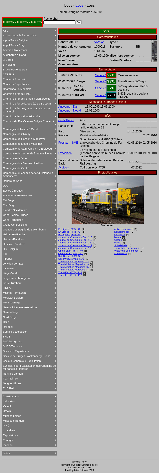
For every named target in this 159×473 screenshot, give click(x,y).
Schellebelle (120, 245)
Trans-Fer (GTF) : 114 (70, 272)
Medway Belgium (13, 297)
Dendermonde (121, 231)
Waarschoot (120, 253)
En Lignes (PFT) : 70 (69, 234)
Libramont (119, 234)
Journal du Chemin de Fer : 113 (75, 237)
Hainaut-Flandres (13, 239)
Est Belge (8, 200)
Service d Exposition (15, 331)
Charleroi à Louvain (14, 79)
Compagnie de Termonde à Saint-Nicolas (27, 153)
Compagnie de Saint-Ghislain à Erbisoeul (27, 148)
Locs (80, 5)
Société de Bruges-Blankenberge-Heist (26, 355)
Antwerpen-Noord (69, 110)
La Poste (8, 268)
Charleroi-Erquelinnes (16, 84)
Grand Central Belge (15, 224)
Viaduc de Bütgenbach (126, 250)
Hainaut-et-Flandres (15, 234)
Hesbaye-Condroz (14, 244)
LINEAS (7, 287)
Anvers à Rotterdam (15, 50)
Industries (9, 401)
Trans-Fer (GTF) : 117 (70, 275)
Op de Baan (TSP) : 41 (70, 253)
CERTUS (8, 74)
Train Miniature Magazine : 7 (73, 269)
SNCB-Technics (12, 346)
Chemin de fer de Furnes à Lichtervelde (26, 98)
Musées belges (12, 415)
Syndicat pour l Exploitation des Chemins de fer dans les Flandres (29, 367)
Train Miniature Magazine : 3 (73, 264)
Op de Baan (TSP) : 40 (70, 250)
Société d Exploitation (16, 351)
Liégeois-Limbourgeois (16, 278)
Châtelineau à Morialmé (17, 88)
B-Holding (9, 64)
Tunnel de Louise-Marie (127, 248)
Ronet (117, 242)
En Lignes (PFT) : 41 (69, 231)
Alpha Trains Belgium (15, 40)
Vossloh (99, 42)
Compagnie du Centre (16, 168)
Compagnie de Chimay (16, 134)
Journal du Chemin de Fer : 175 (75, 248)
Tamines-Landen (13, 373)
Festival (63, 142)
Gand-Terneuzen (13, 219)
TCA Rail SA (10, 378)
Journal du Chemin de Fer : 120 (75, 242)
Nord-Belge (10, 317)
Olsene (118, 240)
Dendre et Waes (12, 180)
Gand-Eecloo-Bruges (15, 214)
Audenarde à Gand (14, 54)
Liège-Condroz (12, 273)
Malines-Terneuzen (14, 292)
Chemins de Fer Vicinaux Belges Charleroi (28, 121)
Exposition (65, 153)
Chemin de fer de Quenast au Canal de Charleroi (26, 110)
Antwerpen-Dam (68, 106)
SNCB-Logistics (12, 341)
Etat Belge (9, 205)
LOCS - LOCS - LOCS (22, 22)
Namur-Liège (11, 312)
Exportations (10, 435)
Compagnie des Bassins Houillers (23, 163)
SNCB (6, 336)
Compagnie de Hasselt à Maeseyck (24, 138)
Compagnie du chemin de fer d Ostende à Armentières (28, 174)
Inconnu (7, 445)
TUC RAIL (9, 388)
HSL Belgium (11, 248)
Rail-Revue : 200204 (69, 256)
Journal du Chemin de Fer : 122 (75, 245)
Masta (117, 237)
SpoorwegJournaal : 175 (71, 258)
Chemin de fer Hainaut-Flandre (21, 116)
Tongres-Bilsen (12, 383)
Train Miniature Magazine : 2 (73, 261)
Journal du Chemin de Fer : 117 (75, 240)
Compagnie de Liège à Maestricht (23, 143)
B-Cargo (8, 59)
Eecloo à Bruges (13, 190)
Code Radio (66, 120)
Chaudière (9, 430)
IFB (5, 253)
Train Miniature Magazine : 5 (73, 267)
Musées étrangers (14, 420)
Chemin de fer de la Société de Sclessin (27, 103)
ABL (5, 30)
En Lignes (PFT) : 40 (69, 229)
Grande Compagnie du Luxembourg (24, 229)
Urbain (7, 410)
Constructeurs (11, 396)
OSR (6, 321)
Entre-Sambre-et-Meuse (17, 195)
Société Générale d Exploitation (22, 360)
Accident (63, 167)
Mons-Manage (11, 302)
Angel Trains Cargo (14, 45)
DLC (5, 185)
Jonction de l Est (13, 263)
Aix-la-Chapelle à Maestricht (20, 35)
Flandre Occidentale (15, 210)
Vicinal (7, 406)
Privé (6, 425)
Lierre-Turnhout (12, 283)
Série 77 (100, 75)
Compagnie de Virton (15, 158)
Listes (6, 453)
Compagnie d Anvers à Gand (20, 129)
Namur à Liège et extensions (20, 307)
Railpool (8, 326)
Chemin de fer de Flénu (17, 93)
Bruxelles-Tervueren (15, 69)
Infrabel (7, 258)
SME (75, 142)
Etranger (8, 440)
